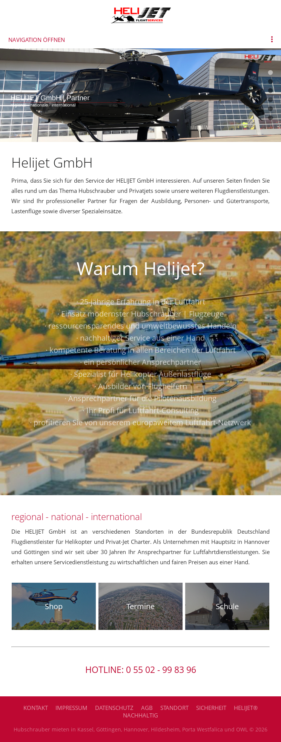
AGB (147, 707)
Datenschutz (114, 707)
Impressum (71, 707)
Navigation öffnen (36, 39)
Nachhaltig (140, 715)
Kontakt (35, 707)
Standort (174, 707)
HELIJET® (246, 707)
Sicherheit (211, 707)
